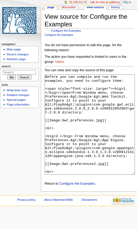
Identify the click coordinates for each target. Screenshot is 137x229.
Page (50, 7)
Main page (14, 49)
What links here (17, 90)
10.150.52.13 (78, 2)
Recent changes (18, 54)
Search (6, 66)
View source (95, 7)
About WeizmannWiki (58, 219)
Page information (18, 104)
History (115, 7)
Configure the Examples (66, 30)
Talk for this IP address (105, 2)
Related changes (18, 95)
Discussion (68, 7)
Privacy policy (26, 219)
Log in (127, 2)
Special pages (16, 99)
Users (59, 62)
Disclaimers (89, 219)
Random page (16, 59)
